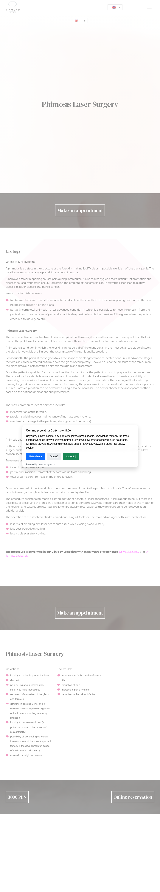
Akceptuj (71, 456)
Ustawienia (35, 456)
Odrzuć (54, 456)
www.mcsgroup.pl (46, 464)
